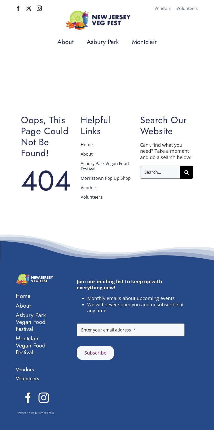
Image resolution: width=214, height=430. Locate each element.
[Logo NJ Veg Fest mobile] (98, 13)
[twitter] (28, 8)
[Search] (186, 172)
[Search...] (160, 172)
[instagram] (39, 8)
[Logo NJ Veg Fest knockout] (34, 276)
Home (152, 95)
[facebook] (18, 8)
